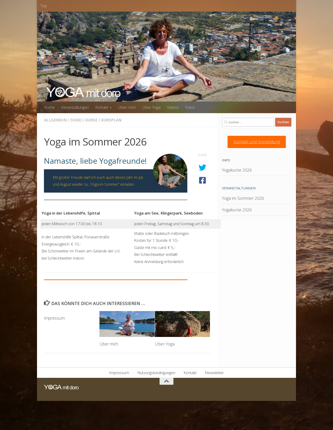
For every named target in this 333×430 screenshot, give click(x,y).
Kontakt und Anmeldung (257, 141)
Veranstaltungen (75, 107)
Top (43, 5)
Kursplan (112, 120)
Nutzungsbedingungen (156, 372)
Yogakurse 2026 (237, 170)
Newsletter (214, 372)
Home (49, 107)
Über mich (127, 107)
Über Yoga (151, 107)
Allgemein (55, 120)
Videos (173, 107)
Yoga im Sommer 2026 (243, 198)
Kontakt (101, 107)
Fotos (190, 107)
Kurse (91, 120)
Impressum (55, 318)
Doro (76, 120)
